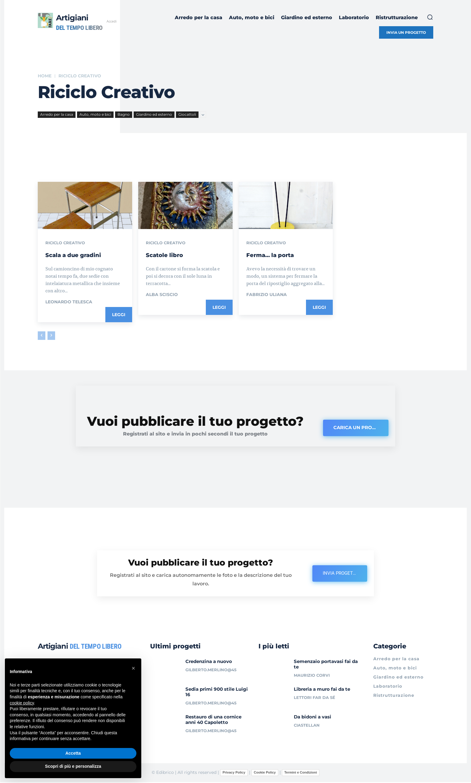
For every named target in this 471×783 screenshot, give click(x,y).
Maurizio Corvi (312, 676)
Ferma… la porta (278, 254)
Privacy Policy (234, 773)
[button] (430, 17)
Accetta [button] (73, 753)
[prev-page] (41, 336)
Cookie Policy (265, 773)
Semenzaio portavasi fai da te (326, 665)
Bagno (123, 114)
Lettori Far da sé (314, 698)
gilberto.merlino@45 (211, 670)
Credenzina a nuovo (208, 662)
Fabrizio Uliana (266, 295)
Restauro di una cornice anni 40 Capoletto (213, 720)
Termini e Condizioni (300, 773)
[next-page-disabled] (51, 336)
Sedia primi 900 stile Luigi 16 (216, 692)
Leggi (118, 315)
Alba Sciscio (162, 295)
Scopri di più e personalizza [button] (73, 766)
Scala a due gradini (82, 254)
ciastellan (307, 725)
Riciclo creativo (66, 243)
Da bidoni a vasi (312, 717)
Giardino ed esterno (154, 114)
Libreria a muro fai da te (322, 690)
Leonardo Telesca (68, 302)
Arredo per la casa (57, 114)
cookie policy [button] (22, 702)
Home (44, 76)
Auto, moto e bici (95, 114)
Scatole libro (170, 254)
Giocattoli (187, 114)
